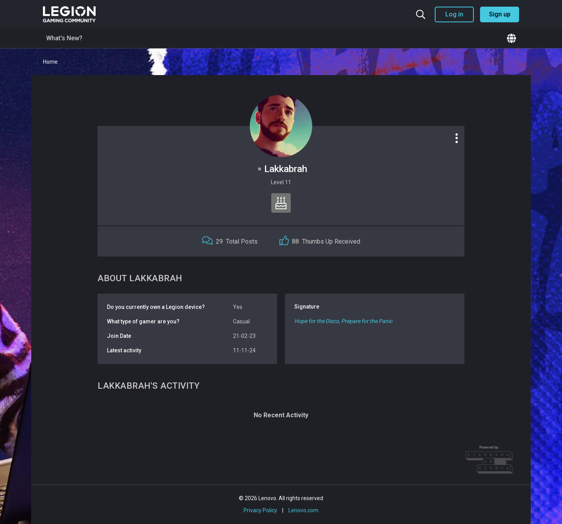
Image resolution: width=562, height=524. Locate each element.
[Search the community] (421, 14)
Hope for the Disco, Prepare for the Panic (343, 321)
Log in (454, 14)
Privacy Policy (260, 510)
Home (50, 62)
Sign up (499, 14)
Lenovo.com (303, 510)
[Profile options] (456, 138)
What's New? (64, 38)
